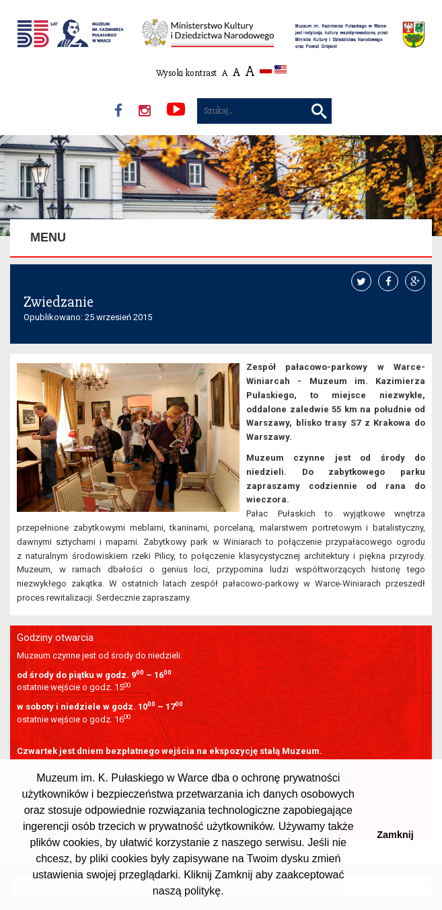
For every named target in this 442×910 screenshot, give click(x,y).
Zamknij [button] (395, 834)
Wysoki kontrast (186, 73)
